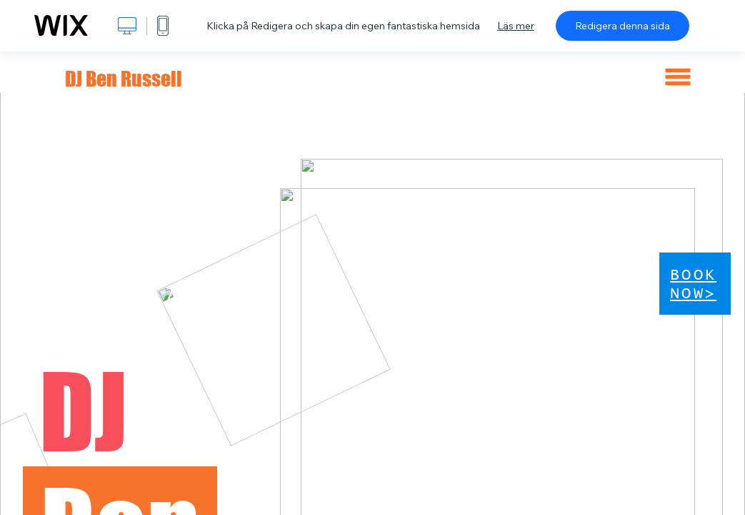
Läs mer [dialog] (515, 25)
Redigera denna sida (622, 25)
